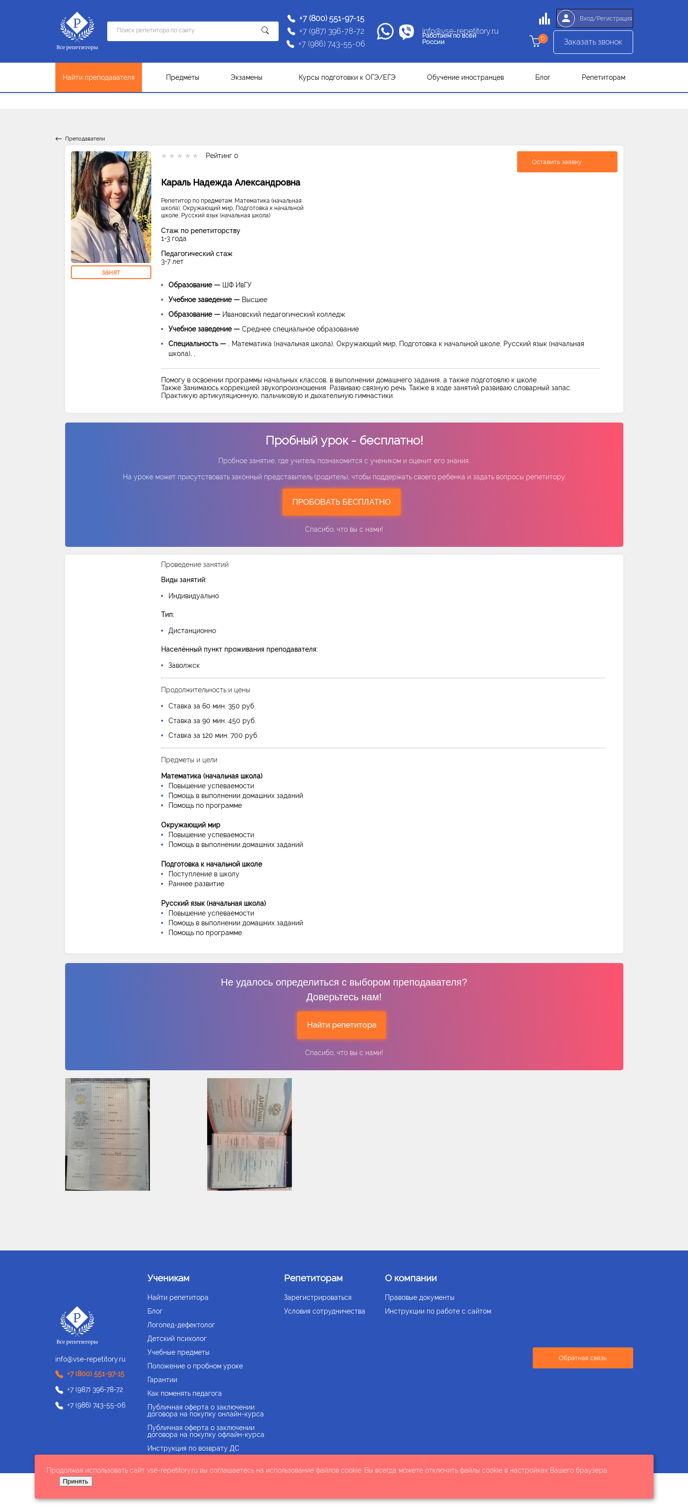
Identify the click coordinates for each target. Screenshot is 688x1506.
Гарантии (162, 1380)
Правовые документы (419, 1297)
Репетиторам (603, 77)
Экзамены (246, 77)
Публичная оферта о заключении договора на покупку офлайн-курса (205, 1431)
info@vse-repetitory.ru (460, 31)
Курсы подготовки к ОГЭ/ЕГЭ (347, 77)
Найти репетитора (342, 1025)
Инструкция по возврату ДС (193, 1448)
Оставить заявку (557, 161)
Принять (75, 1481)
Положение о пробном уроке (195, 1366)
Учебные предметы (178, 1352)
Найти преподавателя (99, 77)
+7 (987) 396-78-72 (331, 31)
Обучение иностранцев (465, 77)
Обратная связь (583, 1358)
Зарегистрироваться (318, 1297)
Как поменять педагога (184, 1393)
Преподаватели (85, 139)
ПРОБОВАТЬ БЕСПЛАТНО (341, 502)
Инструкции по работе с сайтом (438, 1311)
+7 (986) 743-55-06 (331, 44)
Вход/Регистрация (592, 18)
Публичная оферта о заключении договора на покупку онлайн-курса (205, 1410)
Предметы (182, 77)
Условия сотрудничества (324, 1311)
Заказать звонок (593, 44)
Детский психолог (177, 1338)
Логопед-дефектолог (181, 1325)
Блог (542, 77)
